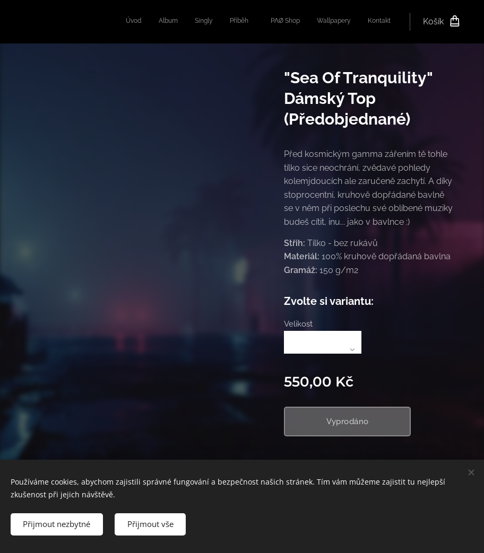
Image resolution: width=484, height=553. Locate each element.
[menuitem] (286, 21)
